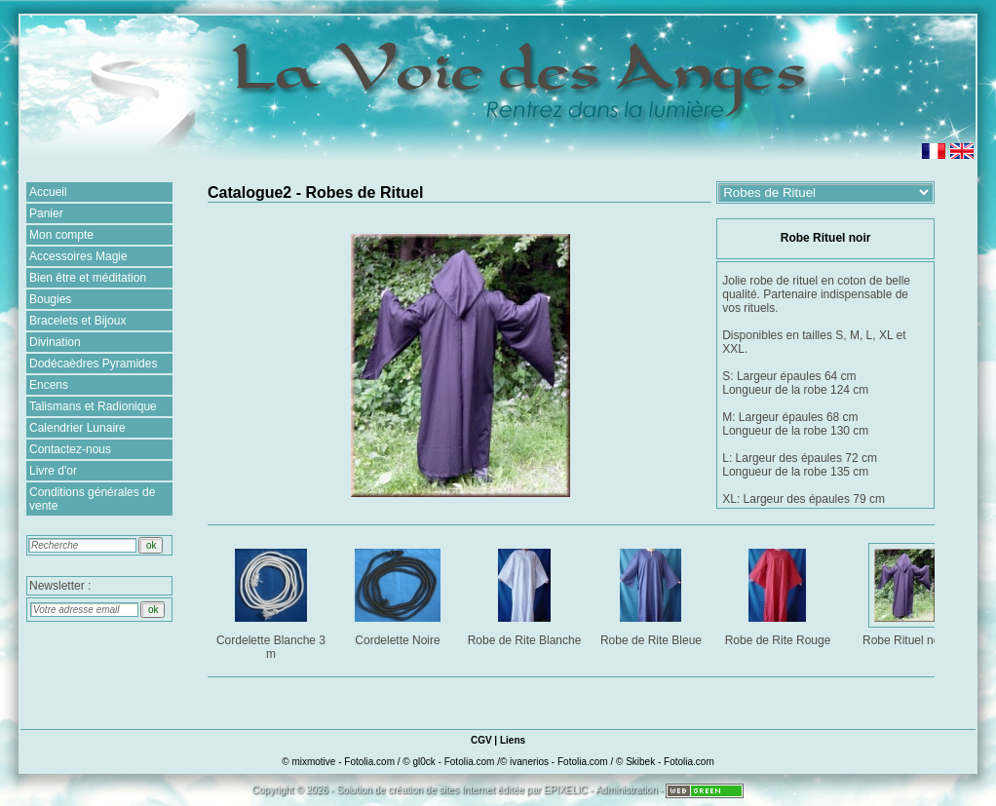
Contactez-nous (70, 449)
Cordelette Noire (399, 594)
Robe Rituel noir (906, 594)
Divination (55, 342)
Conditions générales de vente (92, 499)
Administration (626, 790)
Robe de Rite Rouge (779, 594)
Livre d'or (53, 471)
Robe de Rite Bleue (652, 594)
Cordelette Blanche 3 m (272, 601)
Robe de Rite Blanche (525, 594)
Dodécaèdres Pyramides (93, 363)
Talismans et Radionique (93, 406)
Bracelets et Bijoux (77, 320)
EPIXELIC (566, 790)
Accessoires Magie (78, 256)
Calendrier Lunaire (77, 428)
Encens (48, 385)
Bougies (50, 299)
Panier (46, 213)
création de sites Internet (441, 790)
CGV (481, 740)
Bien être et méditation (87, 278)
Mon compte (61, 235)
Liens (512, 740)
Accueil (48, 192)
